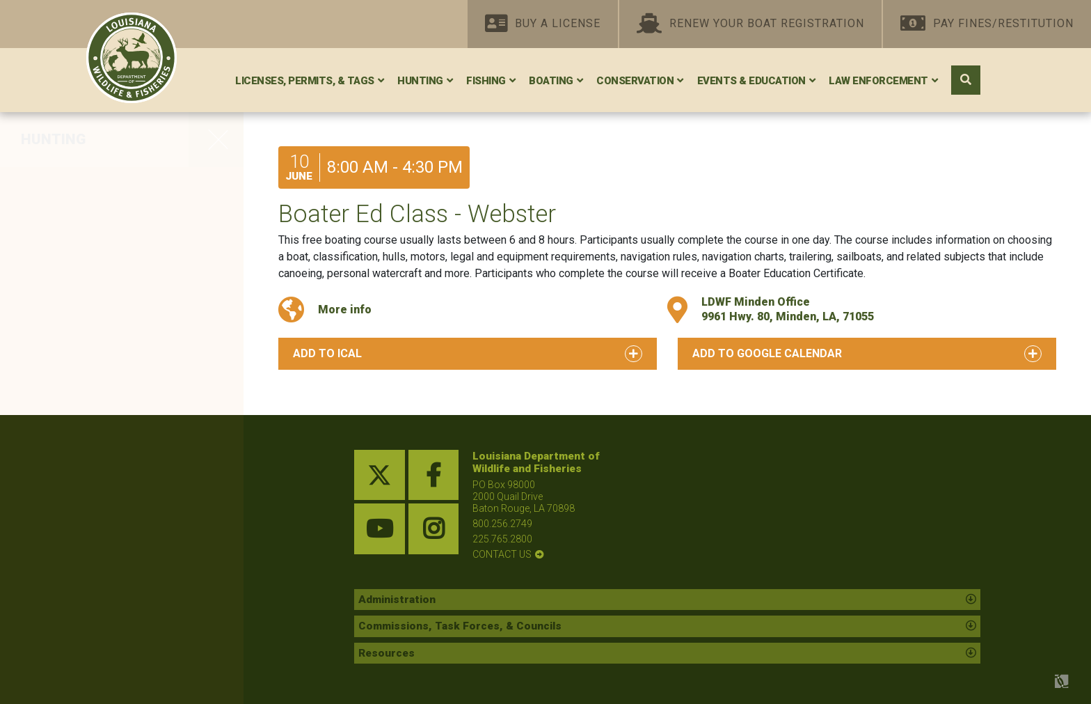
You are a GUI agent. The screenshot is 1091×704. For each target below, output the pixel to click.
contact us (502, 554)
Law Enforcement (878, 81)
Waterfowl (57, 217)
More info (345, 309)
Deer (39, 188)
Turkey (45, 334)
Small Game (63, 305)
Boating (551, 81)
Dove (40, 246)
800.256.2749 (502, 523)
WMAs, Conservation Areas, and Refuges (113, 605)
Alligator (51, 392)
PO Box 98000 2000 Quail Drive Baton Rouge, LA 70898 (523, 496)
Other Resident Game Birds (111, 422)
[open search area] (965, 80)
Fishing (486, 81)
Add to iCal (327, 353)
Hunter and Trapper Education (121, 538)
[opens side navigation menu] (216, 139)
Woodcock (58, 275)
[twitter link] (379, 475)
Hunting (420, 81)
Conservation (635, 81)
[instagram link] (433, 528)
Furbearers (59, 451)
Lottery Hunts (67, 567)
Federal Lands (70, 643)
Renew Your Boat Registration (750, 24)
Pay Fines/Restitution (987, 24)
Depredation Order (82, 480)
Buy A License (542, 24)
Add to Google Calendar (767, 353)
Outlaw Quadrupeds (87, 509)
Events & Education (751, 81)
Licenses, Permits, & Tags (304, 81)
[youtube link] (379, 528)
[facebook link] (433, 475)
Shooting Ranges (79, 672)
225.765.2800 (502, 539)
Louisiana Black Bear (91, 363)
